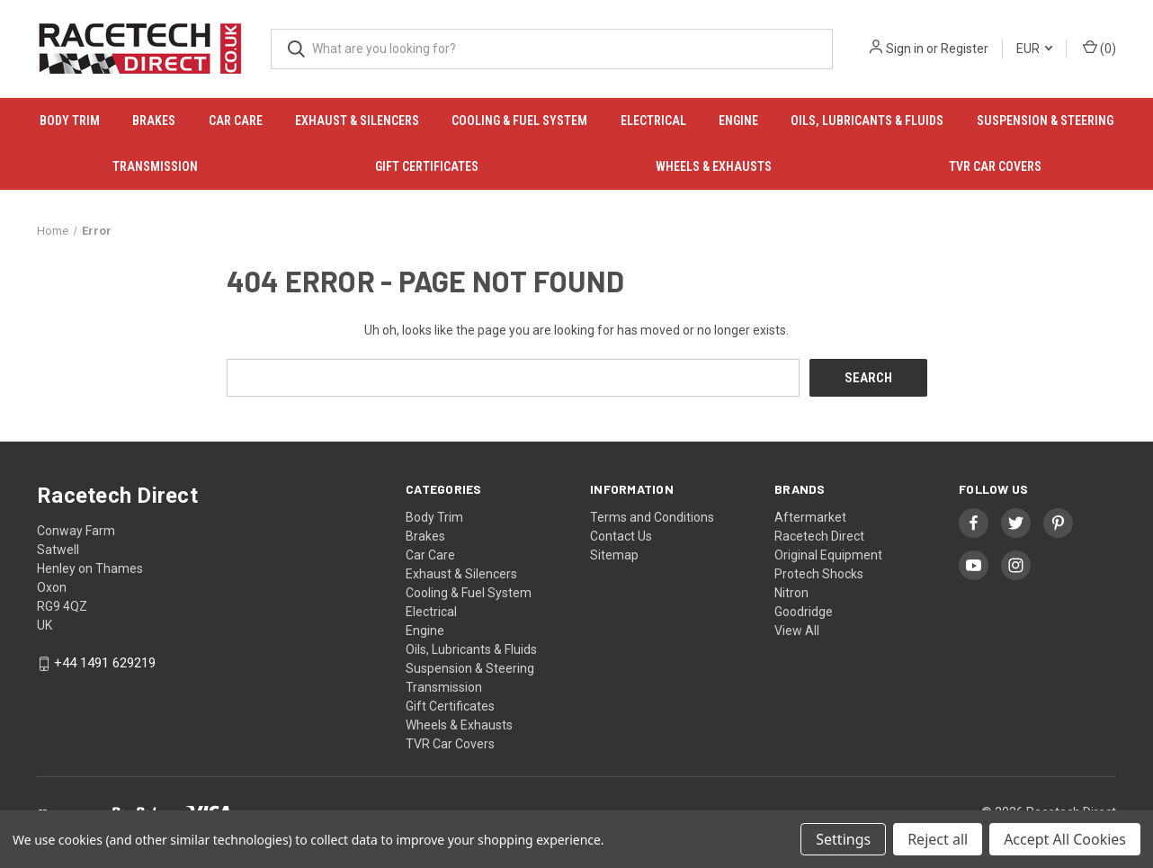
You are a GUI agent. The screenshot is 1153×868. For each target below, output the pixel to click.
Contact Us (621, 535)
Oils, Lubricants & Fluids (867, 120)
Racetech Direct (819, 535)
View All (796, 629)
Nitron (791, 592)
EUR (1034, 48)
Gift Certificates (426, 166)
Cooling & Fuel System (519, 120)
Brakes (153, 120)
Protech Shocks (818, 573)
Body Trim (70, 120)
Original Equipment (828, 554)
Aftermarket (810, 516)
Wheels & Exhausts (714, 166)
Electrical (653, 120)
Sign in (905, 48)
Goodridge (803, 611)
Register (964, 48)
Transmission (155, 166)
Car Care (236, 120)
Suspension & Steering (1045, 120)
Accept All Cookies (1065, 839)
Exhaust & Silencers (357, 120)
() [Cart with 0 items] (1099, 48)
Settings (843, 839)
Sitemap (614, 554)
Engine (738, 120)
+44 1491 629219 (105, 663)
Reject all (937, 839)
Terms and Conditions (652, 516)
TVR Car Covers (995, 166)
